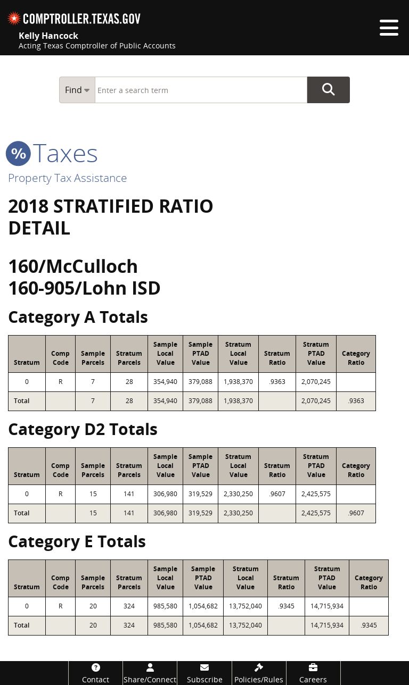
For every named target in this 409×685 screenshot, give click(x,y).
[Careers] (313, 673)
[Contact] (95, 673)
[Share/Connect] (150, 673)
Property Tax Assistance (67, 177)
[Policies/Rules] (259, 673)
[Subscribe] (204, 673)
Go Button (328, 90)
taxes (53, 152)
